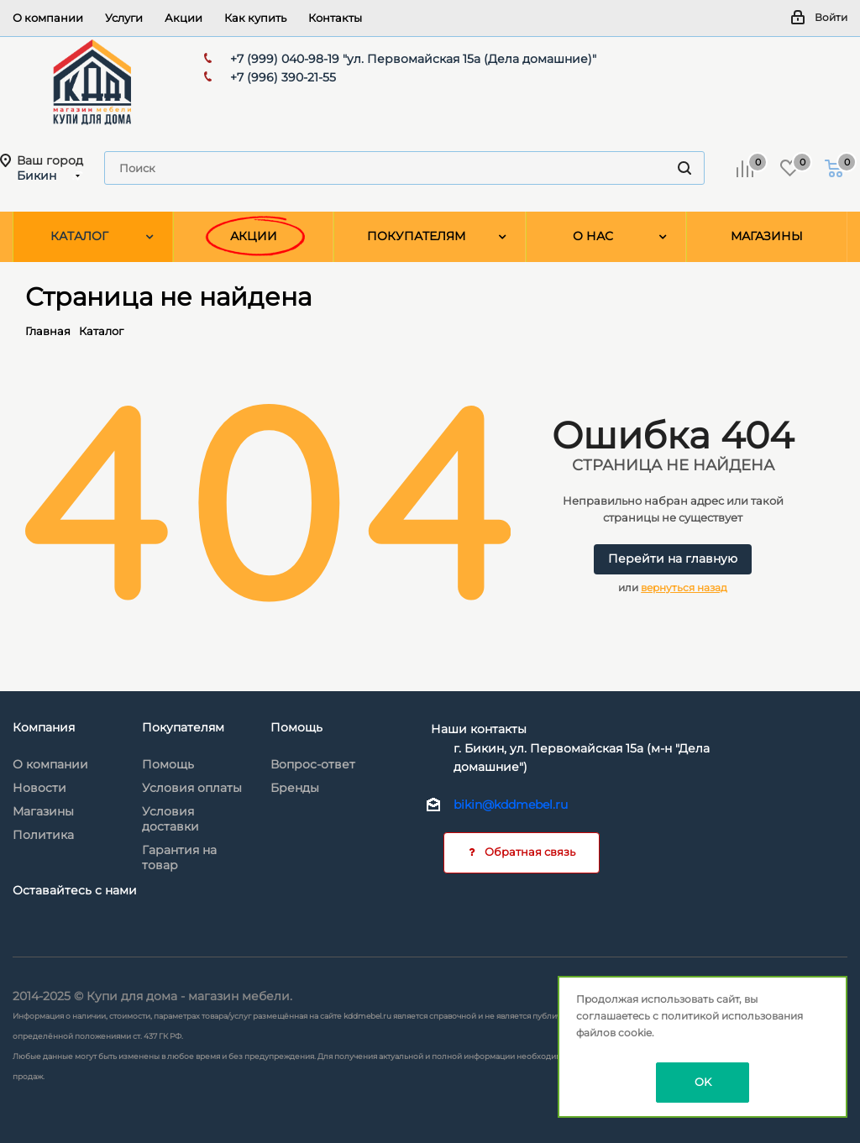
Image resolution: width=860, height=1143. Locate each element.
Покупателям (183, 727)
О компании (50, 764)
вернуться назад (684, 587)
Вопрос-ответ (312, 764)
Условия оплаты (192, 787)
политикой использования (732, 1015)
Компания (44, 727)
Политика (43, 834)
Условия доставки (170, 819)
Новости (39, 787)
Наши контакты (479, 729)
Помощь (168, 764)
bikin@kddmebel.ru (511, 804)
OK (703, 1081)
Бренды (294, 787)
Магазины (43, 811)
